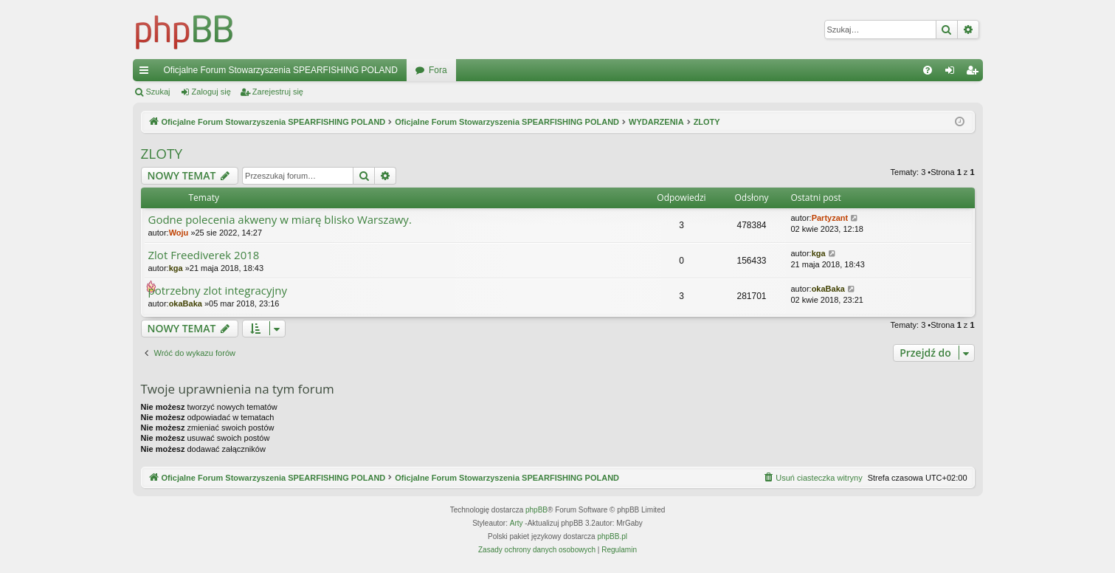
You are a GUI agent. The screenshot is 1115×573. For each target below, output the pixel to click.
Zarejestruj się (277, 91)
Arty (516, 523)
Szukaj (158, 91)
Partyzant (830, 217)
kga (176, 268)
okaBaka (185, 303)
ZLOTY (162, 153)
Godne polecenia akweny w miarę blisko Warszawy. (280, 220)
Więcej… (147, 73)
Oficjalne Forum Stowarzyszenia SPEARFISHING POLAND (281, 70)
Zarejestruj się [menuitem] (975, 73)
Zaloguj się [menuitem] (952, 73)
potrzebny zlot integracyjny (218, 291)
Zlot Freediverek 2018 (204, 255)
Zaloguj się (211, 91)
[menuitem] (927, 70)
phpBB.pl (612, 536)
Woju (179, 232)
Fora (438, 70)
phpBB (536, 510)
